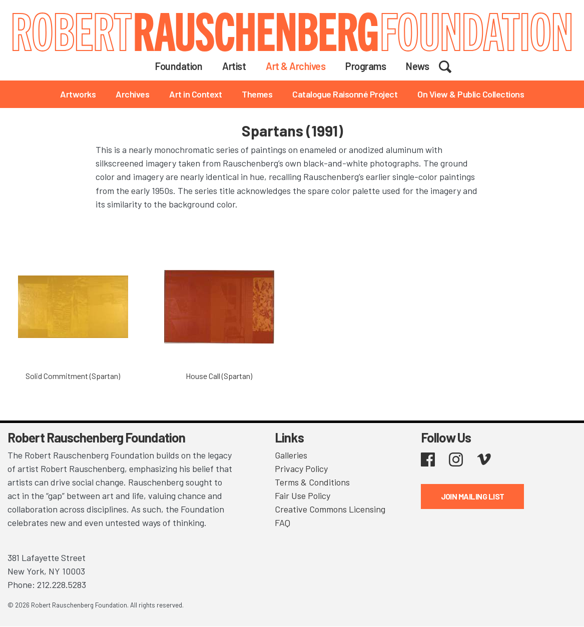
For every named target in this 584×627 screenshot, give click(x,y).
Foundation (178, 66)
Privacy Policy (301, 468)
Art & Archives (295, 66)
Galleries (291, 455)
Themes (257, 94)
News (417, 66)
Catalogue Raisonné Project (344, 94)
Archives (132, 94)
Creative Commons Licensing (330, 509)
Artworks (78, 94)
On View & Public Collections (470, 94)
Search (451, 66)
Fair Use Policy (302, 495)
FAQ (282, 522)
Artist (234, 66)
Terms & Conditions (312, 482)
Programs (365, 66)
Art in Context (195, 94)
